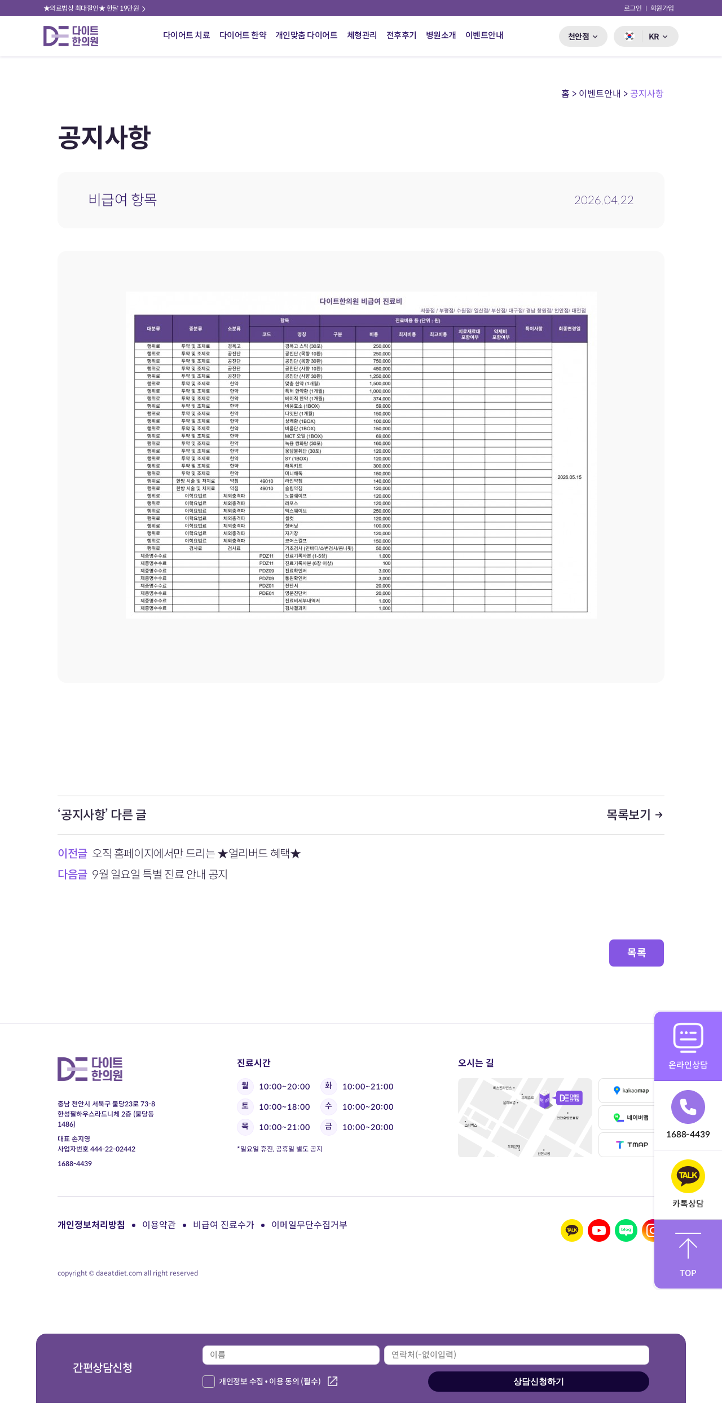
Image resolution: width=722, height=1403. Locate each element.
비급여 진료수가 (223, 1225)
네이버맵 (631, 1118)
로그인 (633, 8)
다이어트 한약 (243, 35)
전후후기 (401, 35)
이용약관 (159, 1225)
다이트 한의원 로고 (75, 36)
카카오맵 (631, 1091)
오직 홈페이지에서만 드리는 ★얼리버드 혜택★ (196, 854)
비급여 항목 (122, 200)
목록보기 (635, 815)
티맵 (631, 1145)
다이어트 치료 (186, 35)
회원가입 (662, 8)
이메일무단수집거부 (309, 1225)
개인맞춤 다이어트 (306, 35)
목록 (636, 953)
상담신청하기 (538, 1381)
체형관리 (362, 35)
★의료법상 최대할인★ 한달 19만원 (95, 8)
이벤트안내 (484, 35)
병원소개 (441, 35)
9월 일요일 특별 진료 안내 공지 (160, 875)
